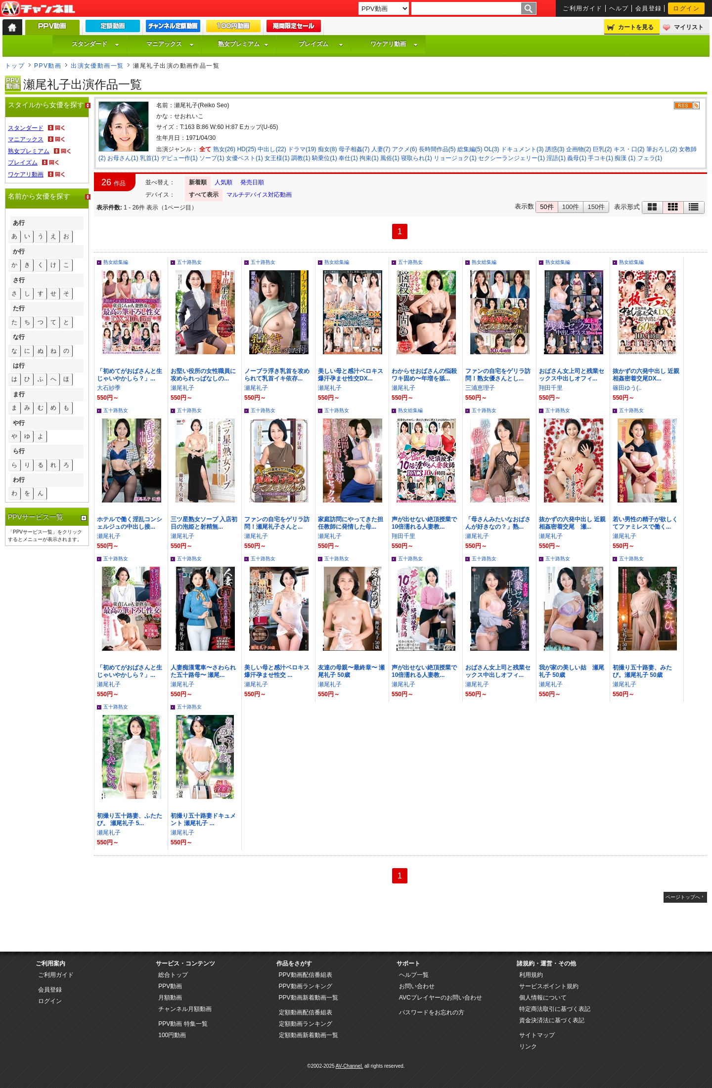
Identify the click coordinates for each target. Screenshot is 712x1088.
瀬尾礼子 (182, 387)
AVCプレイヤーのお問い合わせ (440, 997)
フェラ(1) (650, 158)
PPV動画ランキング (305, 986)
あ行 (19, 222)
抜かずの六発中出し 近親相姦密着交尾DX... (646, 375)
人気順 (223, 182)
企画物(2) (578, 149)
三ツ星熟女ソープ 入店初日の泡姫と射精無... (204, 523)
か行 (19, 251)
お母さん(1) (122, 158)
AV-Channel (38, 9)
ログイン (686, 8)
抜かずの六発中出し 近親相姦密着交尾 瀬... (572, 523)
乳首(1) (149, 158)
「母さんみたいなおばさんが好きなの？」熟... (498, 523)
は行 (19, 365)
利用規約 (531, 974)
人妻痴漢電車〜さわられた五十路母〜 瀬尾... (203, 671)
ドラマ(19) (302, 149)
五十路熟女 (189, 262)
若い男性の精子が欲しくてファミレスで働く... (645, 523)
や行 (19, 422)
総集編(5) (470, 149)
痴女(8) (327, 149)
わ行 (19, 479)
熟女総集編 (115, 262)
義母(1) (576, 158)
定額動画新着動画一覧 (308, 1035)
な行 (19, 337)
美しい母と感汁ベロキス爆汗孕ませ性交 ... (277, 671)
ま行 (19, 394)
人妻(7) (381, 149)
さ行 (19, 280)
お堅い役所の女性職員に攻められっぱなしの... (203, 375)
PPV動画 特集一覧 (182, 1023)
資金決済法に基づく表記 (551, 1020)
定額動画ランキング (305, 1023)
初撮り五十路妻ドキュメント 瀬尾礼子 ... (203, 819)
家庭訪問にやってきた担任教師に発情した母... (350, 523)
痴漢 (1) (625, 158)
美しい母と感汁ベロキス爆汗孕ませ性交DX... (350, 375)
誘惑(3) (555, 149)
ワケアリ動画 (394, 44)
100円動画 (172, 1035)
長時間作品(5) (437, 149)
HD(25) (246, 149)
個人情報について (543, 997)
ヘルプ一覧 (414, 974)
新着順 (198, 182)
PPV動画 (47, 65)
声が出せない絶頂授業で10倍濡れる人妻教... (424, 523)
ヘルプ (619, 8)
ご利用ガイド (583, 8)
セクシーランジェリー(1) (511, 158)
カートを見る (636, 27)
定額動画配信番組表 (305, 1012)
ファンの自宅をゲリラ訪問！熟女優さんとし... (498, 375)
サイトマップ (537, 1035)
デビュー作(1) (179, 158)
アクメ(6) (404, 149)
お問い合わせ (417, 986)
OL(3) (491, 149)
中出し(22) (272, 149)
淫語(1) (556, 158)
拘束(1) (369, 158)
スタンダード (95, 44)
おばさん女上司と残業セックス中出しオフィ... (571, 375)
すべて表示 (204, 194)
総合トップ (173, 974)
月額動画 (170, 997)
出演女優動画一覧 (97, 65)
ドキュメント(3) (522, 149)
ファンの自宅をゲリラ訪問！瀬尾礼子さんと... (277, 523)
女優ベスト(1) (244, 158)
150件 (596, 206)
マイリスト (689, 27)
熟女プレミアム (243, 44)
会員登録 (648, 8)
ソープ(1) (211, 158)
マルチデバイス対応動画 (259, 194)
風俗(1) (390, 158)
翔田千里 (551, 387)
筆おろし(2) (661, 149)
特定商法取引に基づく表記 (554, 1008)
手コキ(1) (600, 158)
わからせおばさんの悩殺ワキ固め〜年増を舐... (424, 375)
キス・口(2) (629, 149)
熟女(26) (224, 149)
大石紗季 (109, 387)
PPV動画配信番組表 (305, 974)
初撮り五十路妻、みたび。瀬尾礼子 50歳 (642, 671)
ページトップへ (683, 897)
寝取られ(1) (416, 158)
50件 (546, 206)
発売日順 (252, 182)
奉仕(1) (348, 158)
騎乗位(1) (324, 158)
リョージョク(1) (455, 158)
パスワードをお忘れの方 (431, 1012)
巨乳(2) (602, 149)
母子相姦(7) (354, 149)
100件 (570, 206)
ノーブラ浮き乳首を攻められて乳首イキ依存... (277, 375)
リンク (528, 1046)
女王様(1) (277, 158)
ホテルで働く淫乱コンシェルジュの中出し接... (129, 523)
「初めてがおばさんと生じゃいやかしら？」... (129, 375)
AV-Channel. (349, 1066)
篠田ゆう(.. (627, 387)
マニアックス (170, 44)
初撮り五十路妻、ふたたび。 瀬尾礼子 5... (129, 819)
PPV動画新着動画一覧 (308, 997)
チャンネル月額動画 (185, 1008)
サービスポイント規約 (548, 986)
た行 (19, 308)
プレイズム (321, 44)
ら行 (19, 451)
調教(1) (301, 158)
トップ (15, 65)
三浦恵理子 (480, 387)
